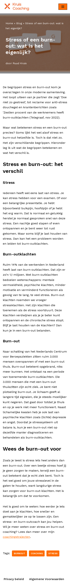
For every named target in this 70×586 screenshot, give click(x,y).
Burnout (19, 553)
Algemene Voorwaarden (46, 579)
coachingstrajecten (16, 537)
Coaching (37, 553)
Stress (52, 553)
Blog (19, 23)
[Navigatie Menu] (62, 7)
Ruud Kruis (20, 63)
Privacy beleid (14, 579)
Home (9, 23)
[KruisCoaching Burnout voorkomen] (18, 7)
